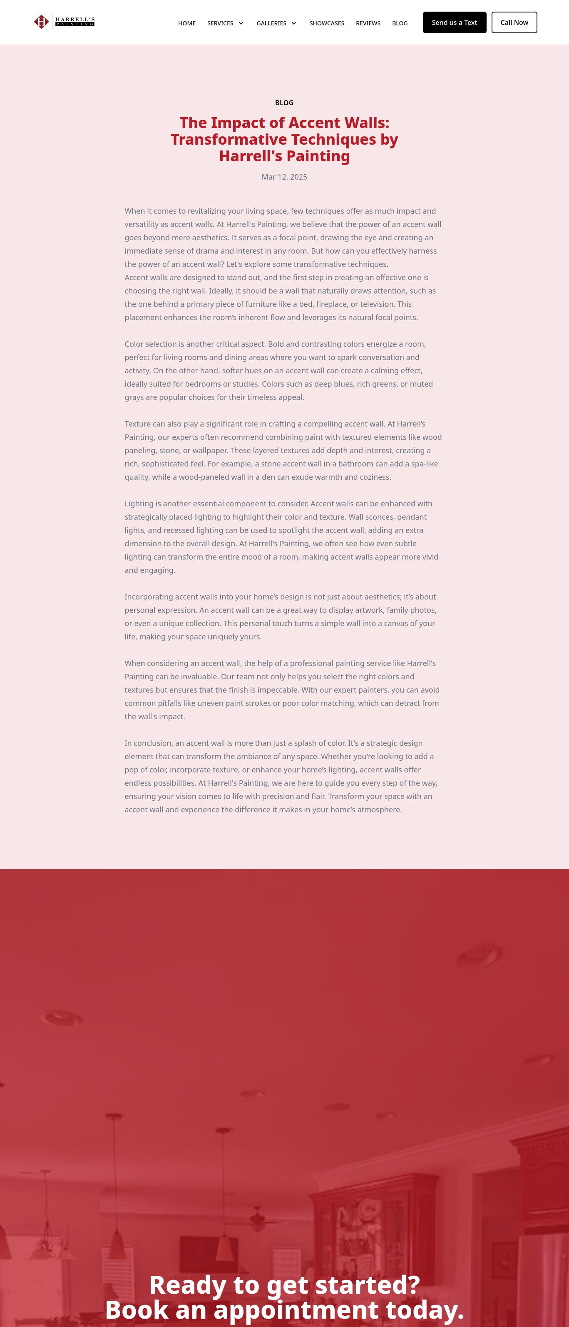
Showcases (327, 37)
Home (187, 37)
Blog (400, 37)
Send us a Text (454, 36)
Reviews (368, 37)
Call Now (515, 36)
